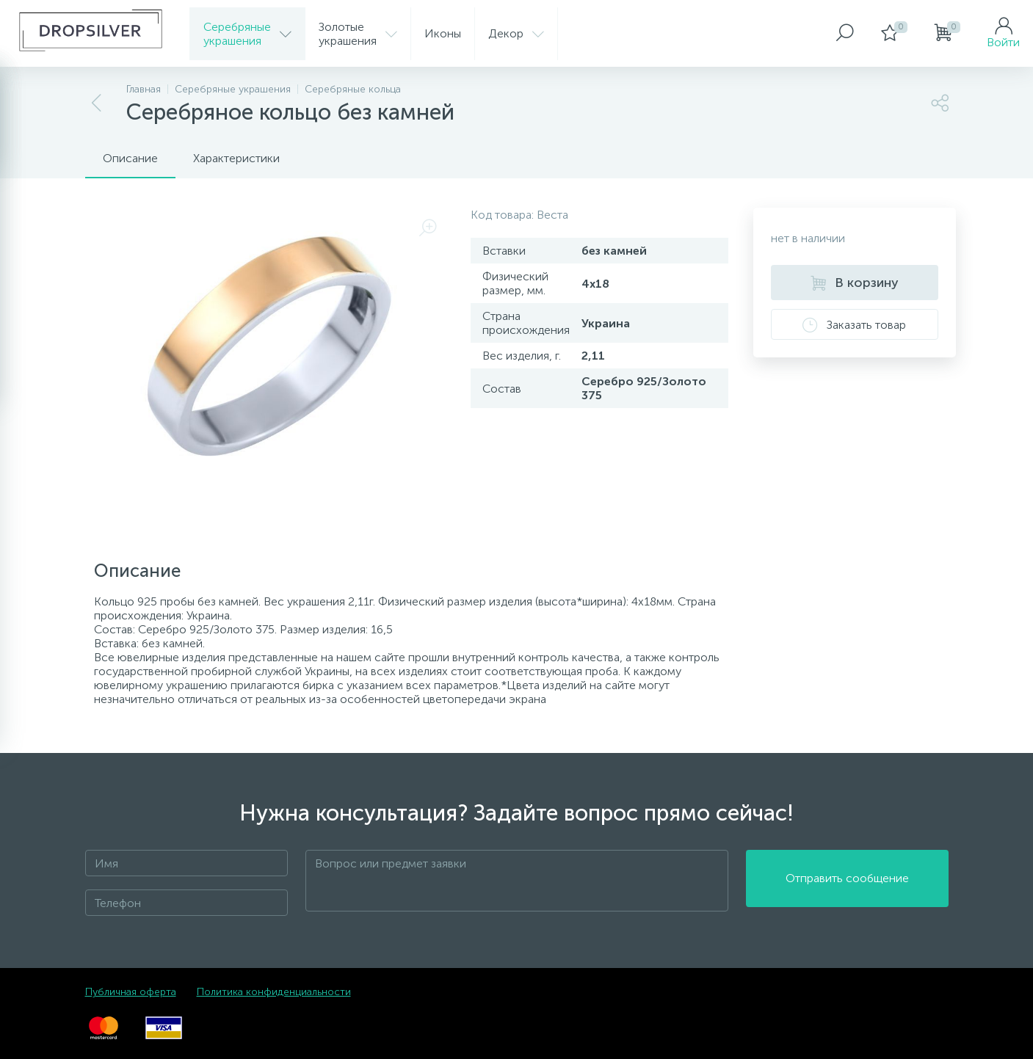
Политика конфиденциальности (274, 992)
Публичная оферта (130, 992)
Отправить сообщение (847, 881)
